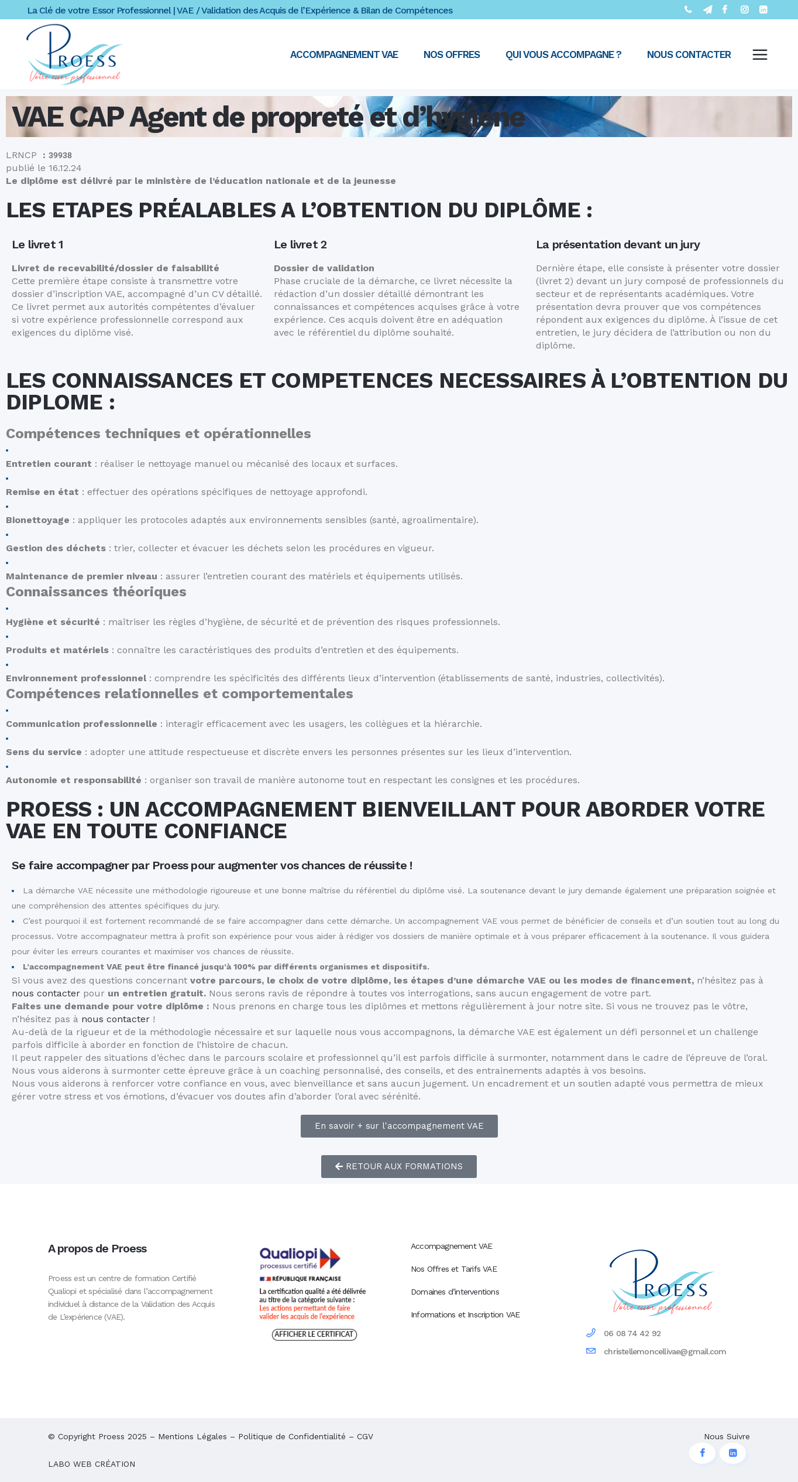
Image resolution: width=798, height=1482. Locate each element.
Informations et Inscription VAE (465, 1314)
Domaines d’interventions (455, 1291)
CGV (365, 1436)
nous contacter (46, 993)
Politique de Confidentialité (292, 1436)
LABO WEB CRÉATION (91, 1464)
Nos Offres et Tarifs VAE (454, 1268)
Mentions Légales (192, 1436)
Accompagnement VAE (452, 1246)
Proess (111, 1436)
